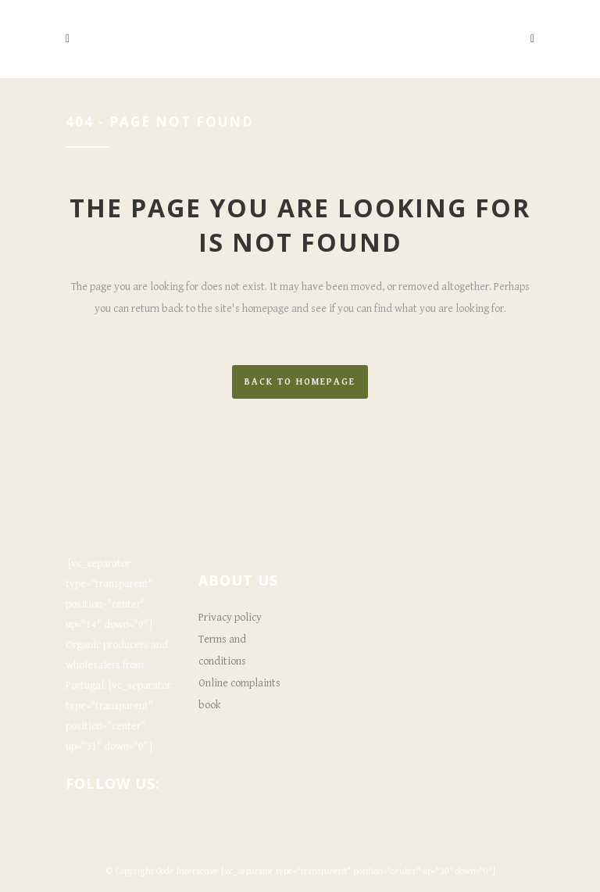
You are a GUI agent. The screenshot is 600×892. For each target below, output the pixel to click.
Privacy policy (230, 617)
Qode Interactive (187, 871)
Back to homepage (300, 382)
